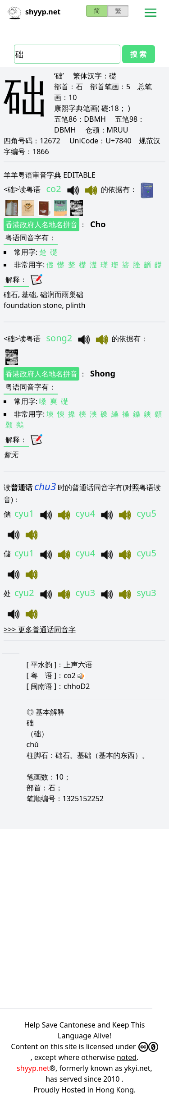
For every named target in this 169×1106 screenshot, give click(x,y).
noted (127, 1057)
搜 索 (138, 54)
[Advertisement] (84, 917)
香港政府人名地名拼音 (41, 224)
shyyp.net (33, 1068)
